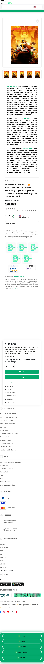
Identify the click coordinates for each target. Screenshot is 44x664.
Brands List (4, 465)
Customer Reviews (6, 469)
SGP (1, 551)
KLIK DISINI (15, 288)
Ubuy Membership (6, 443)
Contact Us (5, 607)
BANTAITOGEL (12, 86)
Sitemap (3, 427)
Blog (1, 475)
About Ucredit (5, 482)
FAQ (1, 479)
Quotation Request (7, 420)
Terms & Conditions (8, 605)
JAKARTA (3, 567)
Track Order (4, 430)
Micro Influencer (6, 440)
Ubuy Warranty (5, 447)
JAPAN (2, 561)
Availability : (9, 217)
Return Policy (4, 472)
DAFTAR (33, 10)
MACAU (2, 544)
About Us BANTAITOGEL (8, 414)
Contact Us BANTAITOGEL (9, 417)
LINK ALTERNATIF (22, 652)
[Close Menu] (2, 4)
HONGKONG (4, 548)
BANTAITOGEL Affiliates (8, 485)
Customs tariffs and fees (9, 434)
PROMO (22, 636)
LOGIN (11, 10)
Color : (10, 223)
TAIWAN (3, 557)
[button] (37, 21)
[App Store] (6, 585)
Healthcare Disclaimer (8, 450)
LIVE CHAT (22, 658)
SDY (1, 554)
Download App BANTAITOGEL (10, 462)
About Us (35, 605)
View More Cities (6, 571)
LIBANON (3, 564)
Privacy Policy (24, 605)
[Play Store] (18, 585)
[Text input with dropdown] (17, 7)
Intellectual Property (7, 424)
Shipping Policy (5, 437)
